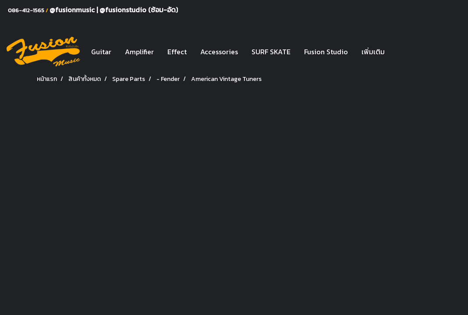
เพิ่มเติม (373, 51)
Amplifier (139, 51)
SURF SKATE (271, 51)
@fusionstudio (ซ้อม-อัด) (138, 9)
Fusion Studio (326, 51)
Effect (177, 51)
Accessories (219, 51)
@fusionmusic (73, 9)
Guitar (101, 51)
